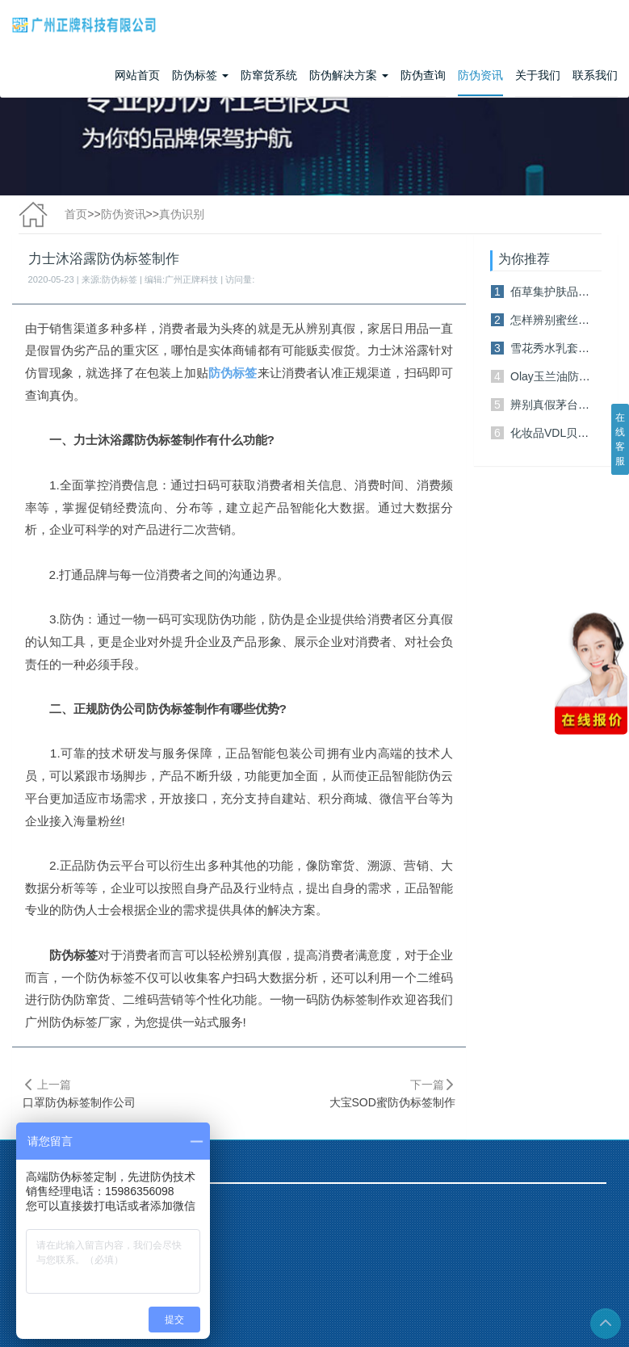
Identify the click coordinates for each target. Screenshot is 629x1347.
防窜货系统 (269, 75)
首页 (76, 214)
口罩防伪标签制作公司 (79, 1102)
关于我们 (537, 75)
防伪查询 (423, 75)
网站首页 (137, 75)
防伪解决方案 (348, 75)
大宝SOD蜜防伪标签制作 (392, 1102)
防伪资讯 (480, 75)
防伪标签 (200, 75)
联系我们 (595, 75)
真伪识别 (181, 214)
